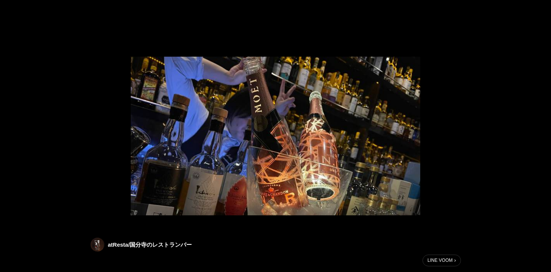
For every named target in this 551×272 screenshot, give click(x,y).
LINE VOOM (440, 260)
